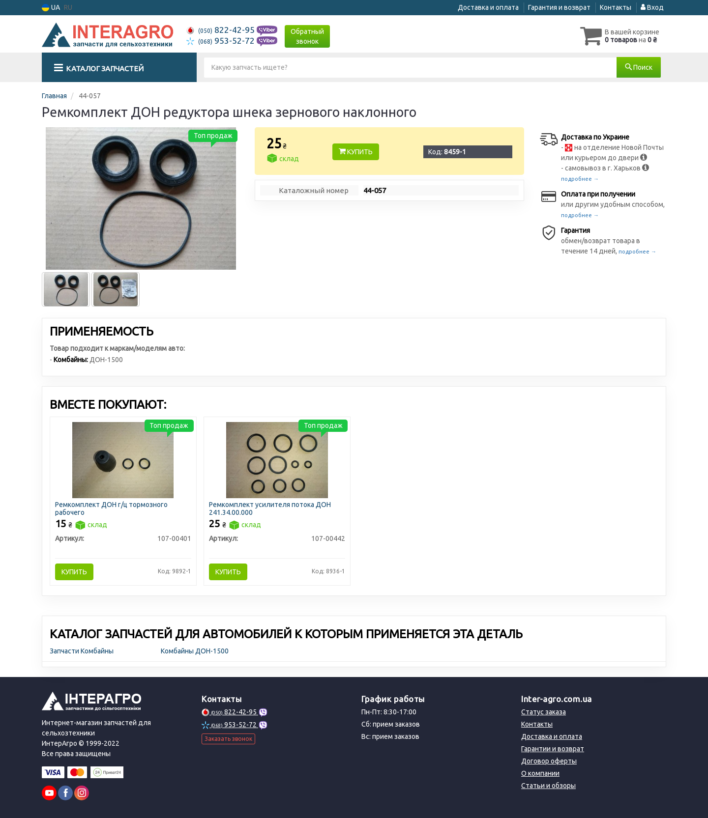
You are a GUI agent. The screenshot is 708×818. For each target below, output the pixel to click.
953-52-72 (221, 40)
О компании (540, 773)
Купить (356, 152)
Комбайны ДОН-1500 (195, 651)
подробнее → (580, 179)
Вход (652, 7)
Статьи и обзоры (548, 786)
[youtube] (49, 793)
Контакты (615, 7)
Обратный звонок (307, 36)
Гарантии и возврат (552, 749)
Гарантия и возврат (559, 7)
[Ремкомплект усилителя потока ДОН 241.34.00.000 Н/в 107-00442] (277, 459)
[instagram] (81, 793)
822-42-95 (221, 29)
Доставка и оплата (488, 7)
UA (51, 7)
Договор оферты (549, 761)
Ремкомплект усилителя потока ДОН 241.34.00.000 (270, 508)
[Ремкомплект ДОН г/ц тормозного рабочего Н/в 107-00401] (123, 459)
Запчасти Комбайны (82, 651)
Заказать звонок (228, 738)
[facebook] (65, 793)
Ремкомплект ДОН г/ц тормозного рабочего (111, 508)
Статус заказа (543, 712)
